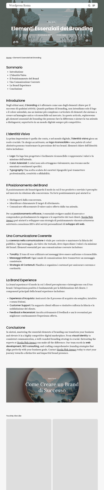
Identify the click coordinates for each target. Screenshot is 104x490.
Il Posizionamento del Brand (24, 78)
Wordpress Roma (20, 5)
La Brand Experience (20, 85)
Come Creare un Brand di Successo (52, 385)
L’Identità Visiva (18, 75)
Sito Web (51, 22)
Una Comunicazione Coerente (25, 82)
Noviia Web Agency (27, 342)
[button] (93, 5)
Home (9, 57)
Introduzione (16, 72)
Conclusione (16, 89)
